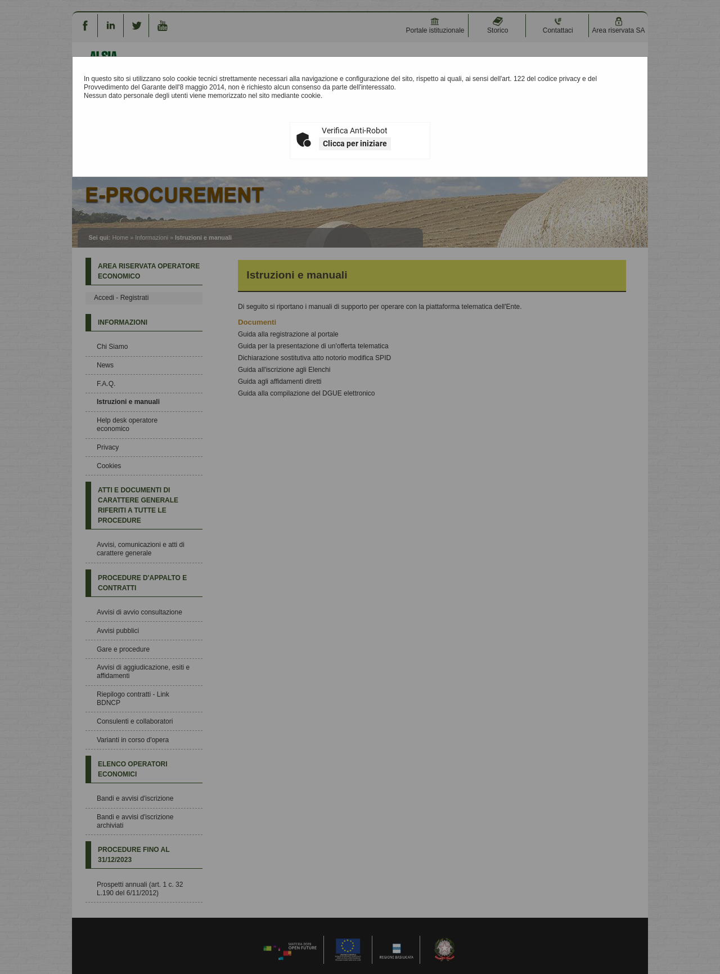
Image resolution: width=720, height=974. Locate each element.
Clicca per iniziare (355, 143)
